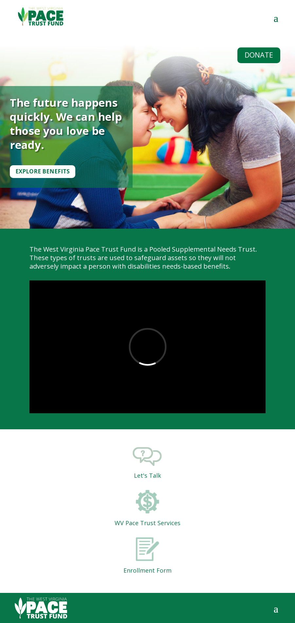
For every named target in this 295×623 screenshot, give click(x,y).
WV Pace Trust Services (147, 523)
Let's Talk (147, 475)
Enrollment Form (147, 570)
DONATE (259, 55)
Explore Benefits (42, 171)
